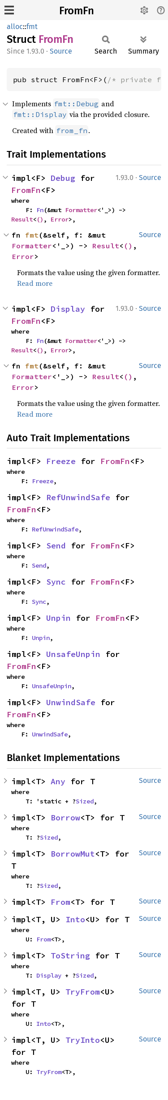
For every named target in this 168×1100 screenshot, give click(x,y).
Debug (63, 178)
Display (68, 309)
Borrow (65, 817)
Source (61, 51)
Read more (34, 283)
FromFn (76, 10)
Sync (56, 582)
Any (58, 781)
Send (56, 545)
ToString (70, 955)
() (39, 219)
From (60, 902)
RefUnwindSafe (78, 497)
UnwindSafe (70, 702)
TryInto (82, 1040)
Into (75, 919)
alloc (15, 26)
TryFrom (82, 992)
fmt (32, 26)
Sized (85, 801)
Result (22, 219)
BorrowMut (73, 854)
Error (60, 219)
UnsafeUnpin (73, 654)
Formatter (81, 210)
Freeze (61, 461)
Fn (39, 210)
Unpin (58, 618)
